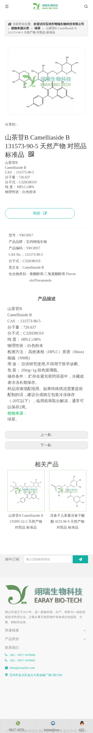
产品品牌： (17, 242)
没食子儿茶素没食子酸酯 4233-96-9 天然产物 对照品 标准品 (67, 521)
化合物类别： (19, 274)
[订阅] (80, 559)
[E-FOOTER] (46, 594)
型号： (14, 235)
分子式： (16, 261)
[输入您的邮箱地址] (52, 559)
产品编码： (17, 248)
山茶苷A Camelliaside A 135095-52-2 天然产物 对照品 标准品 (25, 521)
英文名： (16, 267)
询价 (40, 213)
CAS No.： (17, 254)
